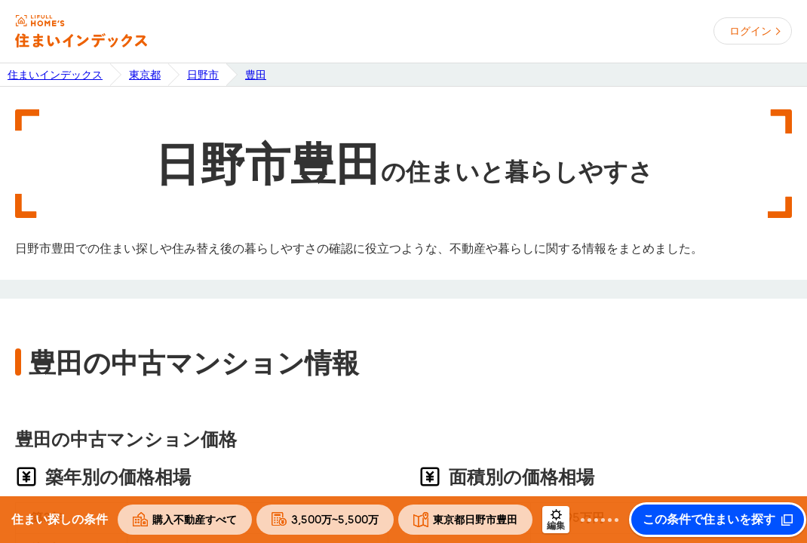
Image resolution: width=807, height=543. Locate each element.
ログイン (750, 31)
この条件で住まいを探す (709, 520)
